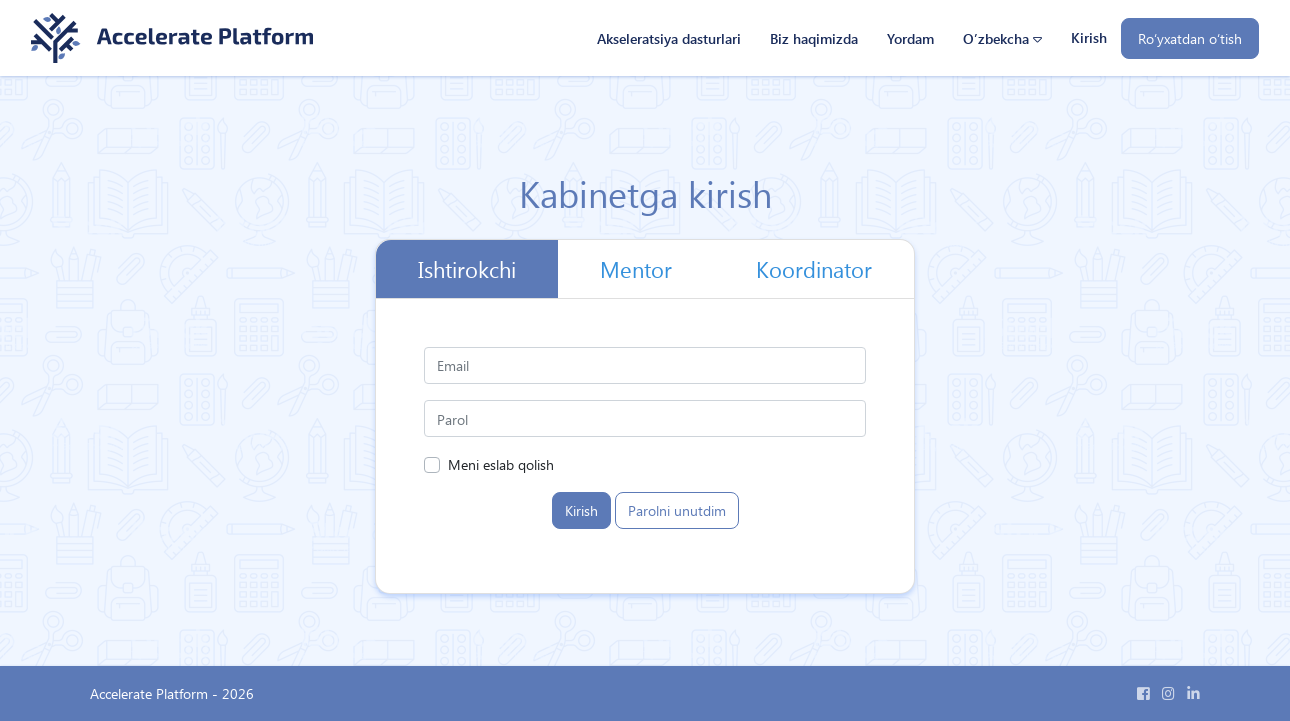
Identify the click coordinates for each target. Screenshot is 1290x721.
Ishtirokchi (467, 269)
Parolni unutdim (677, 510)
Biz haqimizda (814, 38)
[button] (1002, 38)
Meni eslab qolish (501, 464)
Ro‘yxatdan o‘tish (1190, 38)
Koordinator (814, 269)
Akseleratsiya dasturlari (669, 38)
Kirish (1089, 37)
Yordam (910, 38)
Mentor (636, 269)
